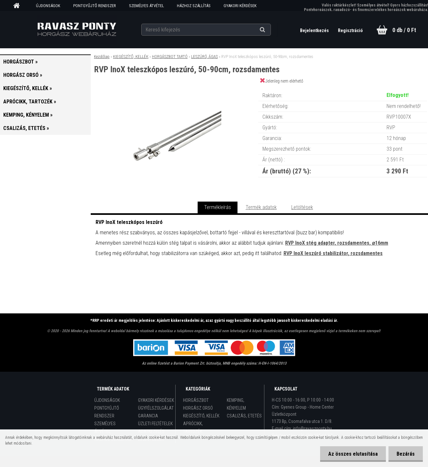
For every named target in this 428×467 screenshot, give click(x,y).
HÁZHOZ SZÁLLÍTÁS (194, 5)
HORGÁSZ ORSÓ (198, 408)
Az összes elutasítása (353, 454)
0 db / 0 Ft (404, 30)
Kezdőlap (102, 56)
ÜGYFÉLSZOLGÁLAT (156, 408)
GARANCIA (148, 415)
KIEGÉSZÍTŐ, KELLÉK (130, 56)
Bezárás (406, 454)
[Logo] (76, 29)
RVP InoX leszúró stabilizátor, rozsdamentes (333, 253)
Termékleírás (217, 207)
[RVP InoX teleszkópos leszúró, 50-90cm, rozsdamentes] (174, 89)
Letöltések (302, 207)
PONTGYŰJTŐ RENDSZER (94, 5)
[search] (270, 30)
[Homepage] (18, 6)
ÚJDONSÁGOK (48, 5)
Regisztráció (350, 30)
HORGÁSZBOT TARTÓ (170, 56)
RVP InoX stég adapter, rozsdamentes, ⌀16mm (336, 243)
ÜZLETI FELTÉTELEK (155, 423)
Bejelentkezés (315, 30)
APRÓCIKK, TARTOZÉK (193, 427)
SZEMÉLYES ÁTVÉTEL (146, 5)
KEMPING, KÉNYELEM (236, 404)
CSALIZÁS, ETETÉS (244, 415)
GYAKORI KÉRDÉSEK (240, 5)
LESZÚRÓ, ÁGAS (204, 56)
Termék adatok (261, 207)
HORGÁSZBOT (196, 400)
